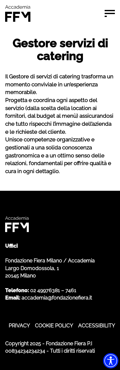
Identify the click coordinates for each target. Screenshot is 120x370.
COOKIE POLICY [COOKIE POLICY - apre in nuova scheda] (54, 326)
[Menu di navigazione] (109, 13)
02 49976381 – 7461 (53, 290)
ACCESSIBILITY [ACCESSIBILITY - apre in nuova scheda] (96, 326)
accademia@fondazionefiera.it (56, 298)
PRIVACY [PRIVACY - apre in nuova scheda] (19, 326)
